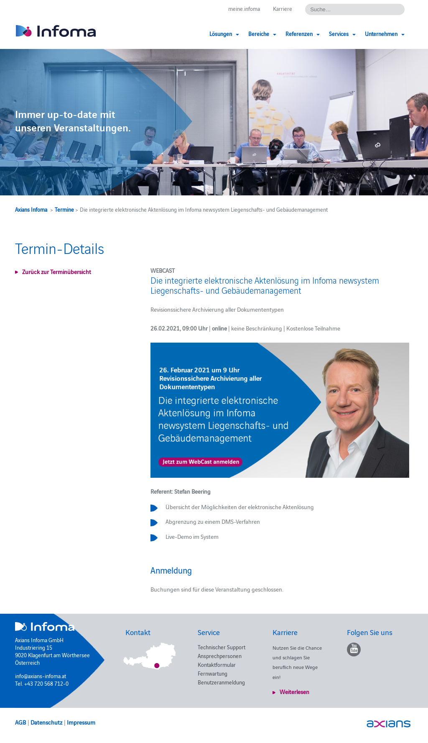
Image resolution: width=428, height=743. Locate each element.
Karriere (282, 8)
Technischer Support (221, 647)
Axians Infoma (31, 209)
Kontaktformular (217, 664)
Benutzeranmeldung (221, 682)
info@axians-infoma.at (40, 675)
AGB (20, 722)
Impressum (81, 722)
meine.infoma (244, 8)
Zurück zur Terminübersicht (56, 271)
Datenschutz (46, 722)
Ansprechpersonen (220, 655)
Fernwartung (212, 673)
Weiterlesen (294, 691)
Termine (64, 209)
